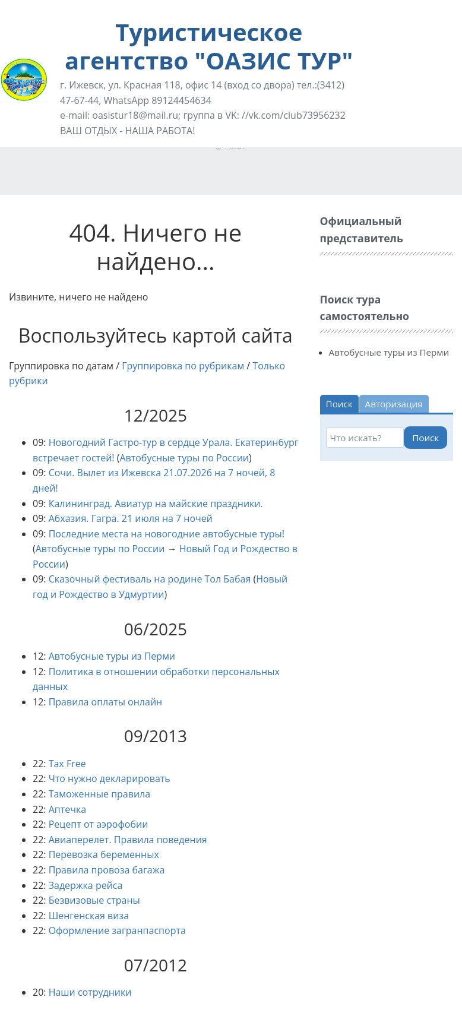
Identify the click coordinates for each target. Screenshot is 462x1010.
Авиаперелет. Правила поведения (128, 839)
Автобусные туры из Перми (112, 656)
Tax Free (67, 763)
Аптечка (67, 809)
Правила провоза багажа (107, 869)
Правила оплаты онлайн (106, 701)
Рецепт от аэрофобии (98, 824)
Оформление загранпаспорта (117, 930)
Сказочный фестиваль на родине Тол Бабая (150, 578)
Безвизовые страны (94, 900)
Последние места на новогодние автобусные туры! (166, 533)
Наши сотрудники (90, 992)
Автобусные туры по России (184, 457)
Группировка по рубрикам (183, 365)
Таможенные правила (100, 793)
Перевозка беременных (104, 854)
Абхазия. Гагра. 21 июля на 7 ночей (131, 518)
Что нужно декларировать (109, 778)
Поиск (425, 438)
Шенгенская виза (89, 915)
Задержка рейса (86, 885)
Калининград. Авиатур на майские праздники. (156, 503)
